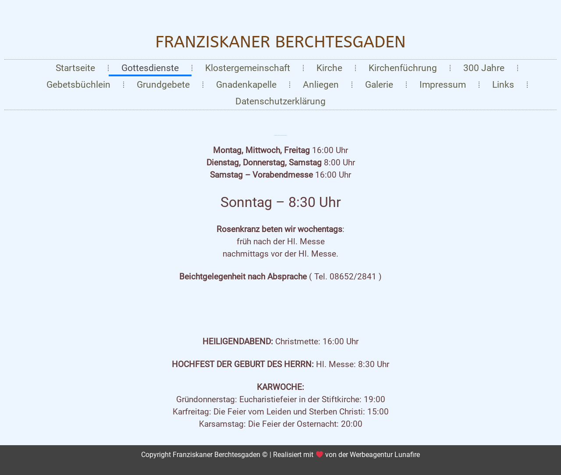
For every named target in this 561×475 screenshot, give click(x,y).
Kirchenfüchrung (403, 68)
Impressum (442, 84)
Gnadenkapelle (246, 84)
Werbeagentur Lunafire (385, 454)
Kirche (329, 68)
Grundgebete (163, 84)
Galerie (379, 84)
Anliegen (321, 84)
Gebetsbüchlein (78, 84)
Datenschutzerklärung (280, 101)
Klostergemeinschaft (247, 68)
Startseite (75, 68)
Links (503, 84)
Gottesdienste (150, 68)
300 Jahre (483, 68)
